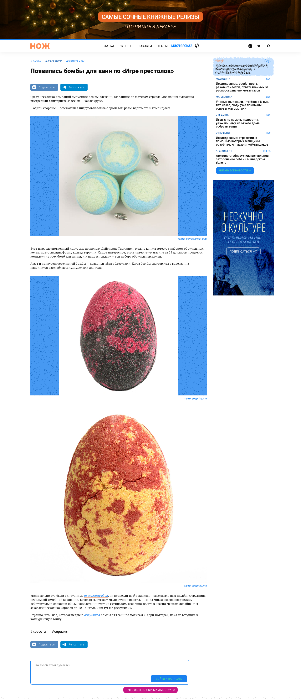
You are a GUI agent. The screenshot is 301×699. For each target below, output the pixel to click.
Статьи (108, 46)
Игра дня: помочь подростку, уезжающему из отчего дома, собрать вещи (238, 123)
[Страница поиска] (269, 46)
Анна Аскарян (53, 60)
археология (224, 151)
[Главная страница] (40, 46)
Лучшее (126, 46)
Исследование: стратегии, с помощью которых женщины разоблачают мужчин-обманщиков (242, 141)
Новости (144, 46)
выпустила (92, 615)
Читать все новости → (235, 170)
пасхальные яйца (96, 595)
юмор (220, 61)
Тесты (162, 46)
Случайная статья (197, 45)
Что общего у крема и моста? (149, 689)
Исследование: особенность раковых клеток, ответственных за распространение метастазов (242, 87)
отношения (224, 133)
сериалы (61, 631)
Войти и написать (169, 678)
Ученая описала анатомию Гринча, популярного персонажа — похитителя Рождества (242, 69)
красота (35, 61)
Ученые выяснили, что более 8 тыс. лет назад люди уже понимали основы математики (242, 105)
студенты (222, 114)
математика (224, 97)
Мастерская (181, 45)
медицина (223, 78)
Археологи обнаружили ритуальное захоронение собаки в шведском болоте (242, 159)
